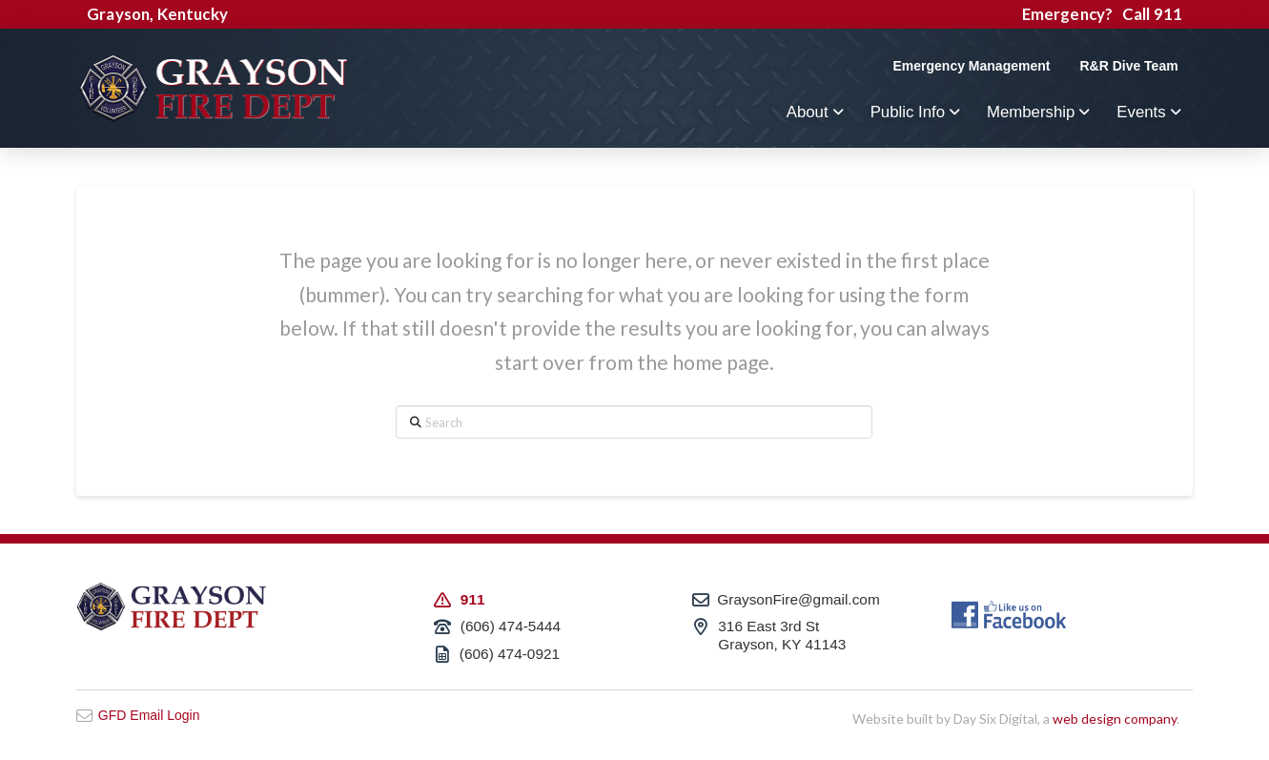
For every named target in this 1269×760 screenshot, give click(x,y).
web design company (1115, 718)
